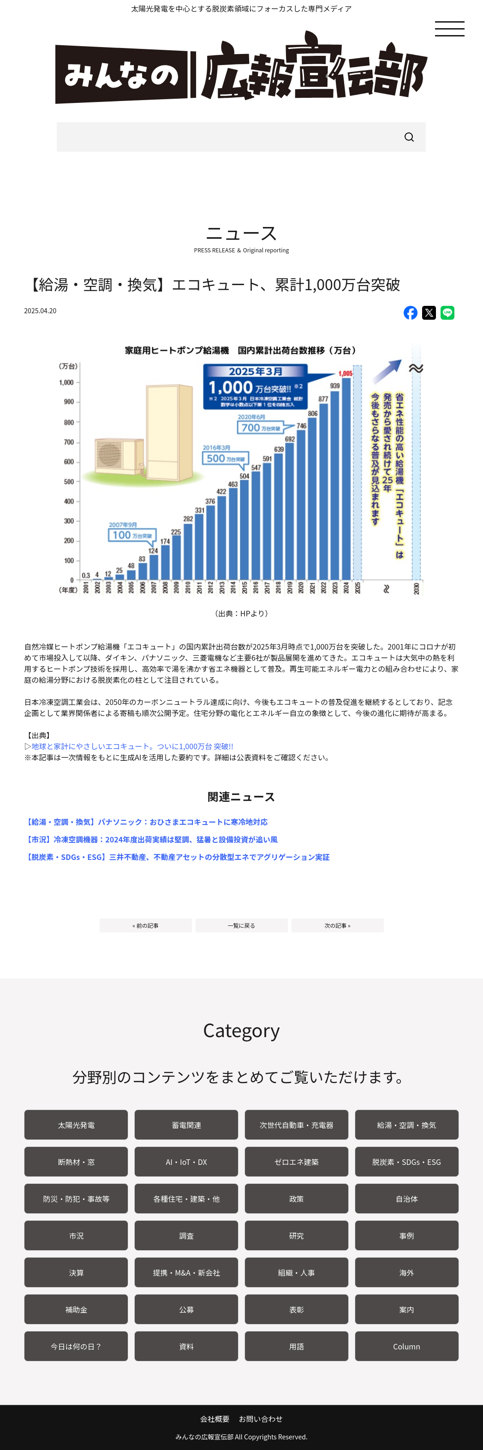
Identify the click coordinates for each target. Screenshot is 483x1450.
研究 (296, 1235)
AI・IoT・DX (186, 1161)
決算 (76, 1272)
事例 (407, 1235)
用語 (296, 1346)
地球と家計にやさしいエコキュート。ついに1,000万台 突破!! (132, 746)
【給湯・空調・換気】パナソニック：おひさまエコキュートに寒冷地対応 (146, 821)
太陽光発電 (76, 1124)
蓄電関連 (186, 1124)
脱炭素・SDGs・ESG (406, 1161)
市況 (76, 1235)
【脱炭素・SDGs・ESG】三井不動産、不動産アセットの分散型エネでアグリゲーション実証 (177, 856)
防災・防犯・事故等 (76, 1198)
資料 (186, 1346)
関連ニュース (241, 796)
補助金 (76, 1309)
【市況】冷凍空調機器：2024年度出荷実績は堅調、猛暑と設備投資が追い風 (151, 839)
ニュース (241, 232)
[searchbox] (241, 137)
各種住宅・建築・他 (186, 1198)
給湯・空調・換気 (406, 1124)
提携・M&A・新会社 (186, 1272)
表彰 (296, 1309)
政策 (296, 1198)
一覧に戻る (241, 925)
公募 (186, 1309)
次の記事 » (337, 925)
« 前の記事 (145, 925)
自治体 (407, 1198)
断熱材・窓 (76, 1161)
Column (406, 1346)
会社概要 (214, 1418)
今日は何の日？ (76, 1346)
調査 (186, 1235)
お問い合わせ (261, 1418)
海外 (407, 1272)
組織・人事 (296, 1272)
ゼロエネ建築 (296, 1161)
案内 (407, 1309)
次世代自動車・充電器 (297, 1124)
